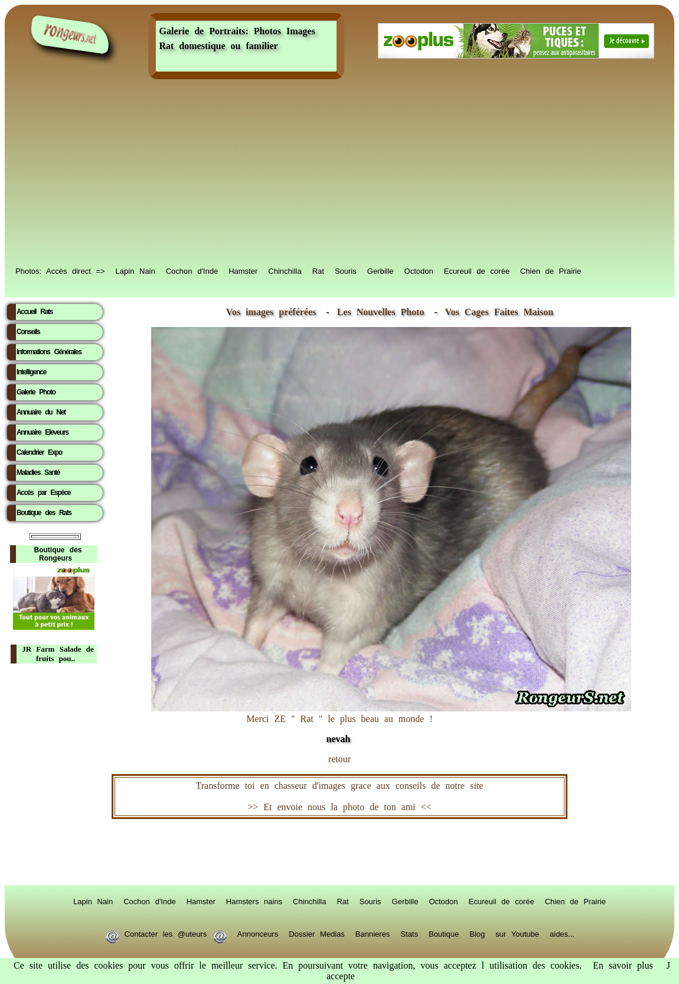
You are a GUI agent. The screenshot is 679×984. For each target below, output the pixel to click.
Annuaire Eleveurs (42, 432)
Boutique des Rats (44, 513)
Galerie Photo (36, 392)
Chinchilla (284, 270)
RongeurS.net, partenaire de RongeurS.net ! (339, 852)
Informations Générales (49, 352)
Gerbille (380, 270)
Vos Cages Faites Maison (496, 312)
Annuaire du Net (41, 412)
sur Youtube (517, 933)
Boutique (444, 933)
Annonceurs (257, 933)
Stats (409, 933)
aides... (562, 933)
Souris (346, 270)
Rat (318, 270)
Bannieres (372, 933)
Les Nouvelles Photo (383, 312)
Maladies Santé (38, 472)
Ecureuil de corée (477, 270)
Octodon (418, 270)
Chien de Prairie (550, 270)
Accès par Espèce (43, 492)
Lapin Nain (135, 270)
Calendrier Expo (39, 452)
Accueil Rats (35, 312)
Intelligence (31, 372)
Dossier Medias (317, 933)
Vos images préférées (271, 312)
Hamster (242, 270)
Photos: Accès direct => (60, 270)
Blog (477, 933)
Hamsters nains (254, 900)
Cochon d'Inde (192, 270)
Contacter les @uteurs (166, 933)
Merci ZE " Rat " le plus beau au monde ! (391, 723)
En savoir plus (623, 965)
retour (339, 759)
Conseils (28, 332)
